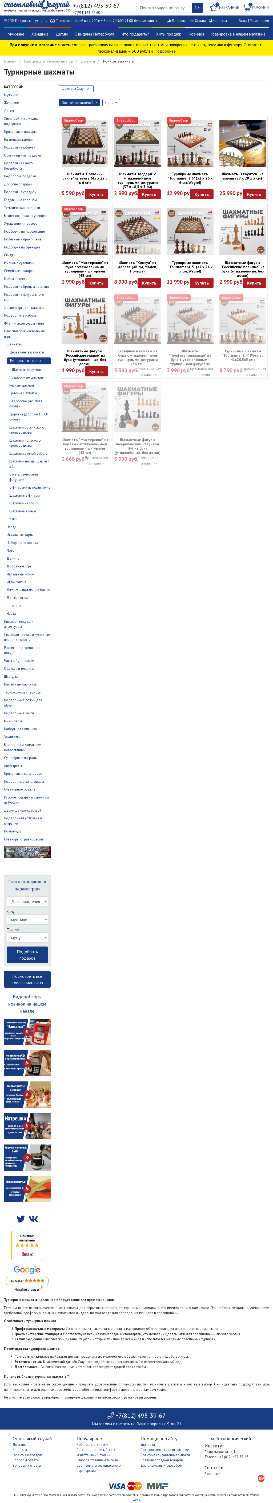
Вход (243, 20)
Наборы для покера (22, 542)
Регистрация (259, 20)
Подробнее (165, 51)
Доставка (179, 20)
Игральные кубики (21, 574)
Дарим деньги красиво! (22, 810)
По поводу (12, 831)
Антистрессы (13, 766)
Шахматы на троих (23, 503)
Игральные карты (20, 534)
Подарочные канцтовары (24, 781)
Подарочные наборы (21, 315)
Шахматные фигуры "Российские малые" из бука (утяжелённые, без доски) (85, 357)
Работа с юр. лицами (92, 1444)
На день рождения (19, 139)
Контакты (219, 20)
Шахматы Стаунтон (26, 369)
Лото (10, 550)
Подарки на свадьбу (20, 192)
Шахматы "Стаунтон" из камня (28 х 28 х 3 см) (242, 176)
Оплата (200, 20)
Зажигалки (12, 737)
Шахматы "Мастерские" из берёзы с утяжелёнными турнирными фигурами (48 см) (85, 446)
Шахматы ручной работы (28, 453)
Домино (13, 558)
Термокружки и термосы (23, 692)
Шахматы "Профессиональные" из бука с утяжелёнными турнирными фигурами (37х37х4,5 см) (190, 360)
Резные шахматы (22, 385)
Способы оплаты (26, 1460)
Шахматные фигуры (24, 495)
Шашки (12, 519)
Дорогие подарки (18, 184)
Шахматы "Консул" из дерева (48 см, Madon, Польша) (137, 267)
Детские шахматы (23, 393)
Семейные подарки (19, 270)
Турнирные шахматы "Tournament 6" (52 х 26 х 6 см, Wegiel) (190, 178)
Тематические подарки (22, 207)
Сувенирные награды (21, 758)
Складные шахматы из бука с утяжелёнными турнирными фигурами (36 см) (137, 357)
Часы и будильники (19, 661)
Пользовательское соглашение (164, 1449)
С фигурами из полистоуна (29, 487)
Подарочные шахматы (27, 377)
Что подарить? (135, 34)
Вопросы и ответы (27, 1465)
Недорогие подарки (20, 176)
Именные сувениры (19, 263)
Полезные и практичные (23, 239)
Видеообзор (73, 120)
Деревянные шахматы (26, 352)
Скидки (9, 255)
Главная (10, 61)
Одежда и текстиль (19, 668)
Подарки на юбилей (19, 147)
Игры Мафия (16, 582)
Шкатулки (11, 676)
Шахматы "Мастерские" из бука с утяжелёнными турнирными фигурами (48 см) (85, 269)
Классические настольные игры (48, 61)
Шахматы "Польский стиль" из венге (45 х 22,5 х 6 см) (84, 178)
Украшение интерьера (21, 223)
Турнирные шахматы (25, 361)
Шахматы (88, 61)
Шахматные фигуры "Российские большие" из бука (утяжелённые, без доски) (242, 269)
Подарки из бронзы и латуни (26, 286)
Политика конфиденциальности (165, 1455)
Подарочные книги (19, 713)
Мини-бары (13, 721)
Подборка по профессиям (24, 231)
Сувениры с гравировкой (23, 839)
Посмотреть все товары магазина (27, 979)
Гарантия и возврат (27, 1455)
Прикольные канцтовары (23, 773)
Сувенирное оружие (19, 789)
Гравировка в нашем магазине (238, 34)
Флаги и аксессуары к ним (24, 323)
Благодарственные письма (97, 1460)
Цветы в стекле (15, 279)
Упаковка (147, 1444)
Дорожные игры (19, 566)
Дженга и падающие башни (28, 590)
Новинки (196, 34)
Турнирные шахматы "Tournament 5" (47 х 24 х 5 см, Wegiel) (190, 267)
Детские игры (17, 597)
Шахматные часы (22, 511)
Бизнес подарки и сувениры (25, 215)
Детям (62, 34)
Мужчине (15, 34)
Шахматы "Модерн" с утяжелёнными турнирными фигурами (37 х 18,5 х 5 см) (137, 180)
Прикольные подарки (21, 131)
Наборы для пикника (20, 729)
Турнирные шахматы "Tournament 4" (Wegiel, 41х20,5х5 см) (242, 355)
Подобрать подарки (27, 955)
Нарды (12, 527)
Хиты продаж (168, 34)
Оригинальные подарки (22, 155)
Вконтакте (212, 1473)
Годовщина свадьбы (20, 200)
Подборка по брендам (22, 247)
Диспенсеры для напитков (25, 307)
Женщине (40, 34)
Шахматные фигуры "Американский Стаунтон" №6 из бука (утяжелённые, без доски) (137, 446)
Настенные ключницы (21, 684)
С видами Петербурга (94, 34)
